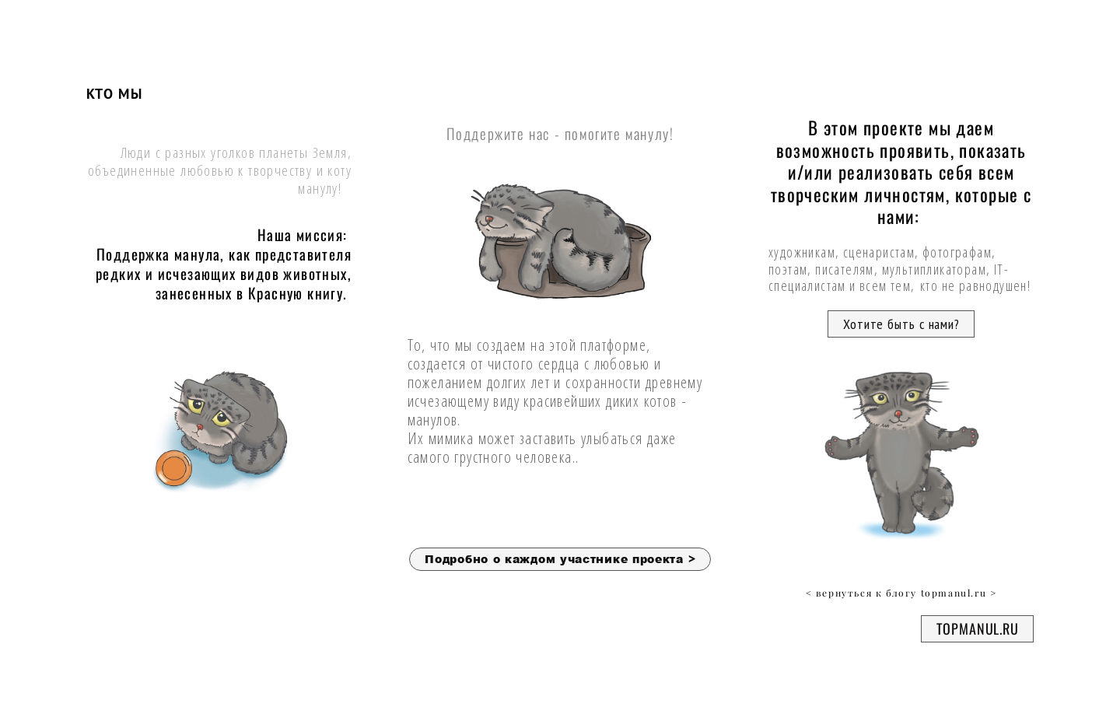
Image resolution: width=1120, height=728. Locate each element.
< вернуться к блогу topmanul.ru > (901, 593)
